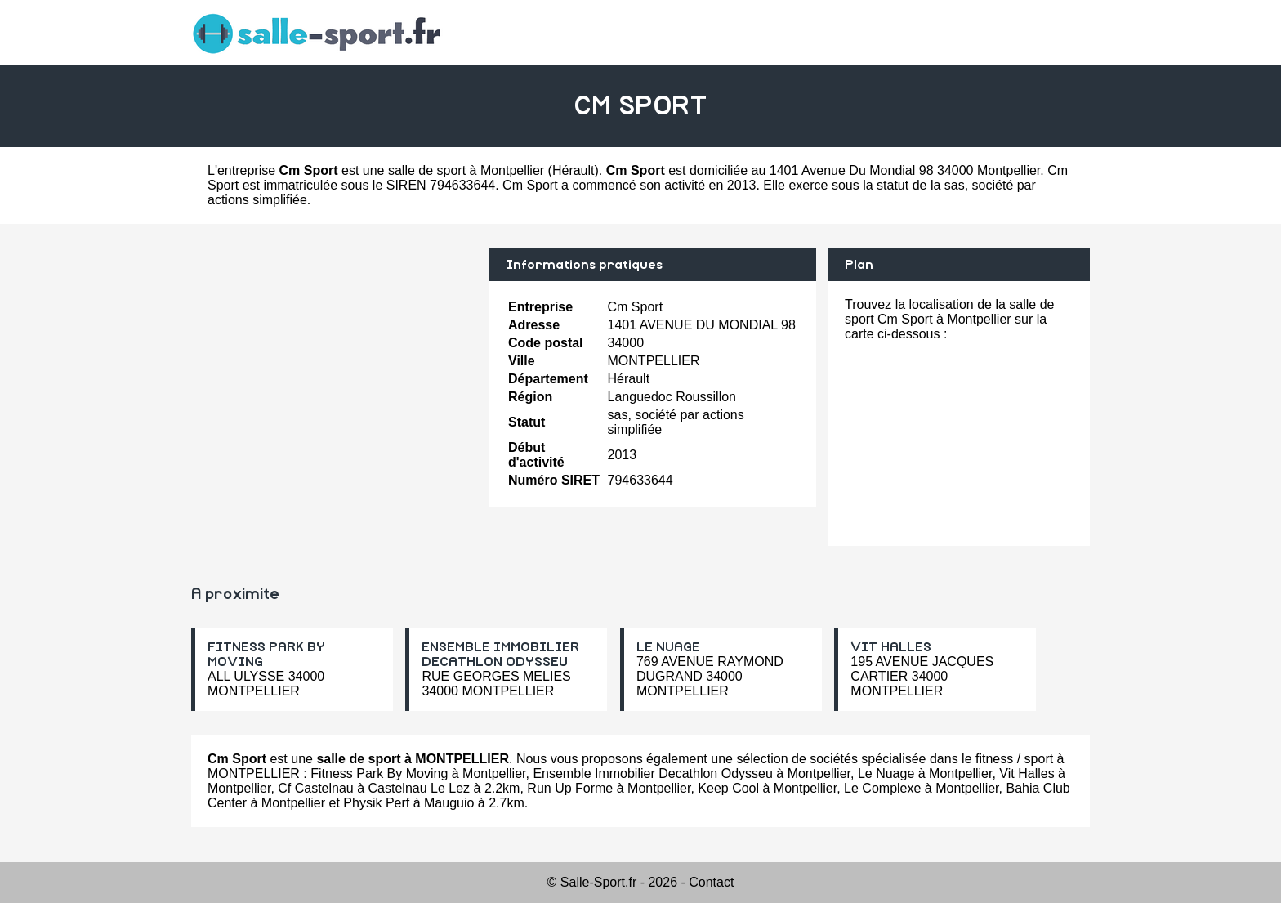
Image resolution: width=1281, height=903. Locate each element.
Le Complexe (882, 788)
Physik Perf (376, 803)
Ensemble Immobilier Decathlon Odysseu (652, 773)
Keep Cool (728, 788)
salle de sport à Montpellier (466, 170)
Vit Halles (1026, 773)
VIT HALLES (890, 647)
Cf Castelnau (316, 788)
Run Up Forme (570, 788)
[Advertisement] (334, 362)
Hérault (573, 170)
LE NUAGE (668, 647)
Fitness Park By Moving (379, 773)
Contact (711, 882)
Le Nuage (886, 773)
